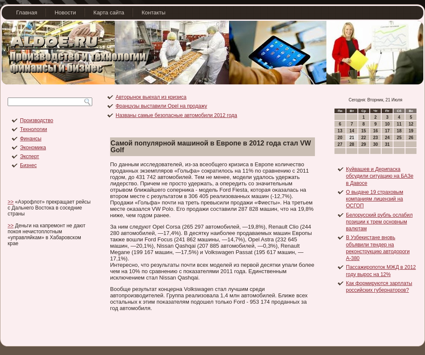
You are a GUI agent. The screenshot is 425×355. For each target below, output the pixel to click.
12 (410, 124)
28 (351, 144)
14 (351, 131)
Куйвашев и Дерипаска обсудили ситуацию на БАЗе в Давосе (380, 176)
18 (399, 131)
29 (363, 144)
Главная (26, 12)
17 (387, 131)
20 (339, 137)
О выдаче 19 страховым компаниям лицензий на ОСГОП (374, 199)
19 (410, 131)
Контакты (153, 12)
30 (375, 144)
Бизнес (28, 165)
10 (387, 124)
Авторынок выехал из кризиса (151, 97)
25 (399, 137)
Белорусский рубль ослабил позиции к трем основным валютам (379, 222)
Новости (65, 12)
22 (363, 137)
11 (399, 124)
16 (375, 131)
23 (375, 137)
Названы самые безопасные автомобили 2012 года (176, 115)
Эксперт (29, 156)
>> (11, 202)
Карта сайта (109, 12)
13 (339, 131)
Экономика (33, 148)
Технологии (33, 129)
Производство (36, 120)
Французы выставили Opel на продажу (161, 106)
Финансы (30, 139)
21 (351, 137)
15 (363, 131)
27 (339, 144)
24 (387, 137)
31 (387, 144)
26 (410, 137)
